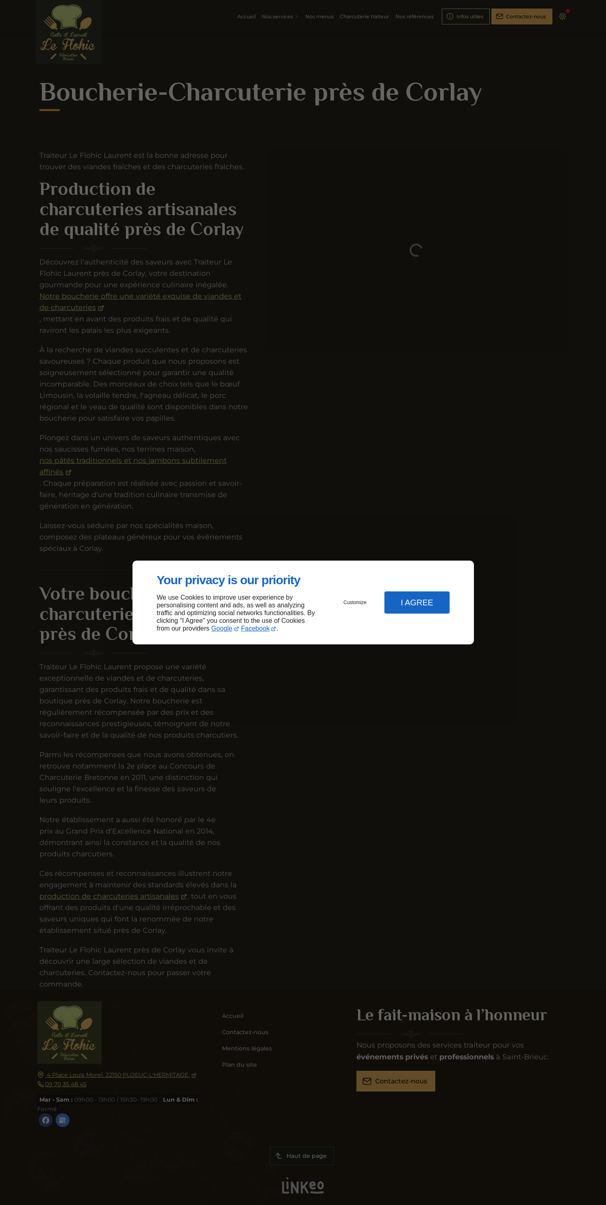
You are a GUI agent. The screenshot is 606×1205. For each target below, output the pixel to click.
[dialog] (303, 603)
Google (221, 628)
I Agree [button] (417, 602)
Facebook (255, 628)
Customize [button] (355, 602)
